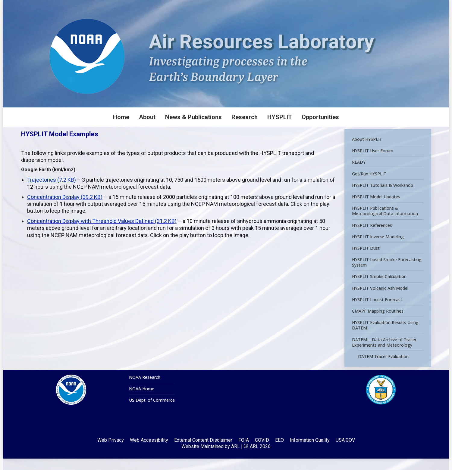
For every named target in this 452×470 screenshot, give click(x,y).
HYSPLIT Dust (366, 259)
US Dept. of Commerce (152, 411)
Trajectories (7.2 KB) (51, 191)
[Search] (374, 6)
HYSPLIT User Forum (372, 162)
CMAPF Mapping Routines (377, 322)
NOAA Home (141, 400)
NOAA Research (144, 388)
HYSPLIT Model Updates (376, 208)
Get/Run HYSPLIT (369, 185)
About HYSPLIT (367, 150)
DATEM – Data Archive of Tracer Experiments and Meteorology (384, 353)
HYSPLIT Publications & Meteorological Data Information (385, 222)
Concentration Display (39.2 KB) (64, 208)
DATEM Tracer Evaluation (383, 368)
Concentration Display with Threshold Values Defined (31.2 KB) (102, 232)
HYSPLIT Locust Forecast (377, 311)
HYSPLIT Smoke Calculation (379, 288)
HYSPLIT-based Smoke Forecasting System (387, 273)
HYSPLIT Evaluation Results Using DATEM (385, 336)
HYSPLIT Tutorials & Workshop (382, 196)
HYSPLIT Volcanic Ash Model (380, 299)
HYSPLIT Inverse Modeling (378, 248)
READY (359, 173)
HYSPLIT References (372, 236)
